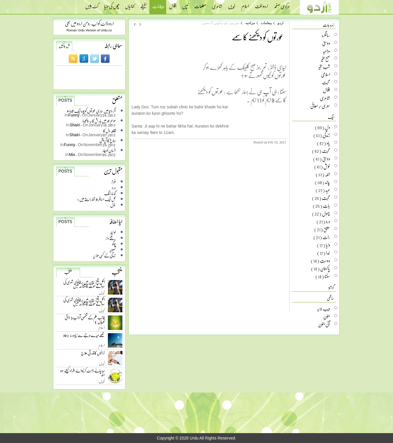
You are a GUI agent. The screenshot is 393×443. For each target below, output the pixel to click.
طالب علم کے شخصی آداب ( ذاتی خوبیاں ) (85, 320)
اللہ (327, 174)
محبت (326, 82)
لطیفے (143, 4)
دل (327, 127)
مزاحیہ (250, 23)
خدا (328, 253)
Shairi (75, 125)
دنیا (328, 245)
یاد (328, 143)
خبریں (232, 4)
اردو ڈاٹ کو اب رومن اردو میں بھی (89, 23)
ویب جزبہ (323, 308)
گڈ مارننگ (110, 193)
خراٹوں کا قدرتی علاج (93, 354)
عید (327, 190)
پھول (326, 213)
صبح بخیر (325, 58)
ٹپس (185, 4)
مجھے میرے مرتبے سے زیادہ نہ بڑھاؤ (84, 336)
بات (326, 205)
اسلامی (325, 74)
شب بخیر (324, 66)
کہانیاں (130, 4)
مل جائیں (64, 46)
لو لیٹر (113, 232)
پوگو (114, 244)
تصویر (113, 249)
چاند (327, 182)
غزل (113, 205)
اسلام (245, 4)
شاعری (217, 4)
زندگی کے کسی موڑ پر (104, 255)
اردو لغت (261, 4)
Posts (65, 100)
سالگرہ (326, 35)
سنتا (327, 276)
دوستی (326, 43)
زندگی (326, 135)
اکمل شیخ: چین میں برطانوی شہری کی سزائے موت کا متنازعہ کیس (84, 285)
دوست (325, 260)
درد (114, 187)
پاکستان (325, 268)
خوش (326, 166)
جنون (326, 316)
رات (326, 237)
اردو (280, 23)
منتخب (68, 272)
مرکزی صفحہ (282, 4)
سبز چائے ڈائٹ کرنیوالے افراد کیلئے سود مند (82, 374)
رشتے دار (111, 238)
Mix (72, 154)
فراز (113, 181)
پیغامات (157, 6)
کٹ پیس (91, 4)
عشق (326, 229)
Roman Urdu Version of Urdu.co (89, 30)
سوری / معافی (320, 106)
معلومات (200, 4)
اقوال (172, 4)
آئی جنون (324, 324)
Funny (74, 115)
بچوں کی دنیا (111, 4)
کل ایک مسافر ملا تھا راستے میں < (96, 199)
